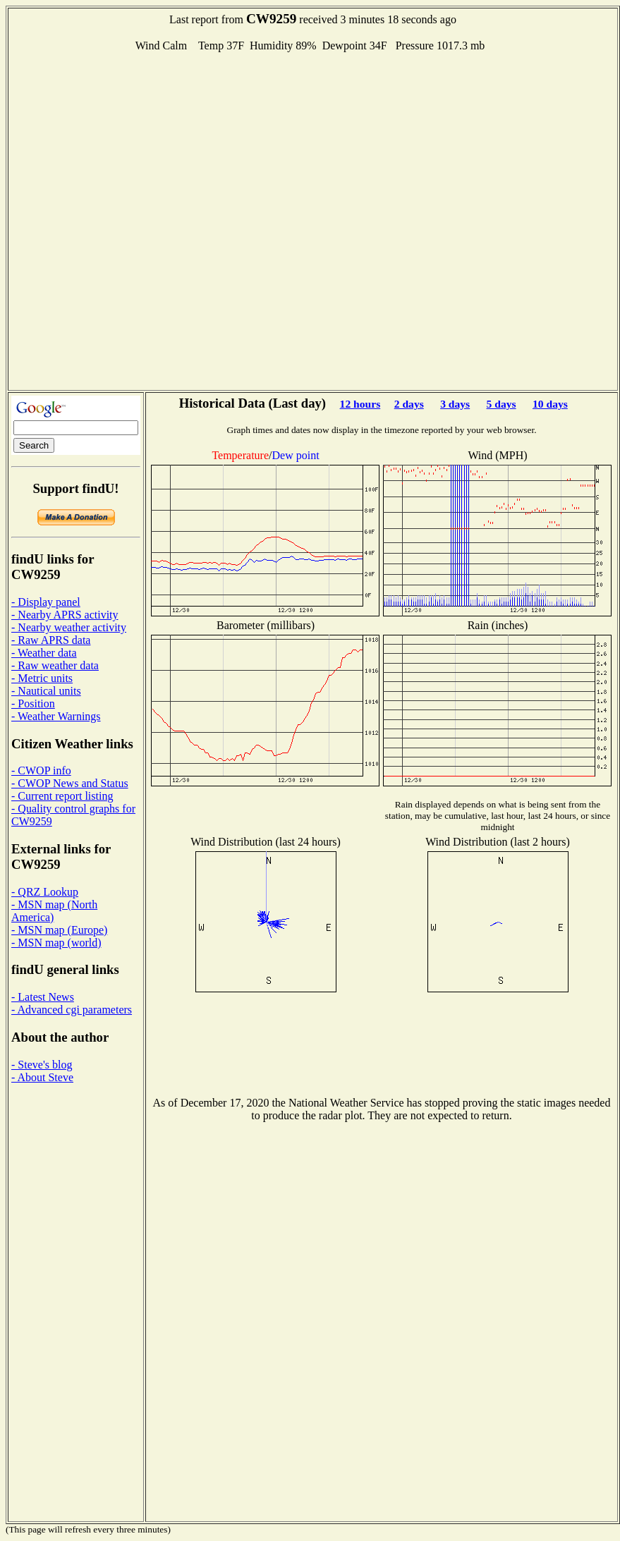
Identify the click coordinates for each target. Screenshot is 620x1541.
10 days (550, 404)
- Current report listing (62, 796)
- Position (33, 703)
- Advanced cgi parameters (71, 1010)
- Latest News (42, 997)
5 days (501, 404)
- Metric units (42, 678)
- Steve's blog (41, 1065)
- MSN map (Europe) (59, 930)
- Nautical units (46, 691)
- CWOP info (41, 770)
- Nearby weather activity (68, 627)
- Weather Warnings (56, 716)
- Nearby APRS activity (64, 615)
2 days (409, 404)
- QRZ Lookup (44, 892)
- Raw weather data (55, 665)
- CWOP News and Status (69, 783)
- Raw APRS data (50, 640)
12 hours (360, 404)
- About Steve (42, 1077)
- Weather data (44, 653)
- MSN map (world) (56, 943)
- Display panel (45, 602)
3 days (455, 404)
